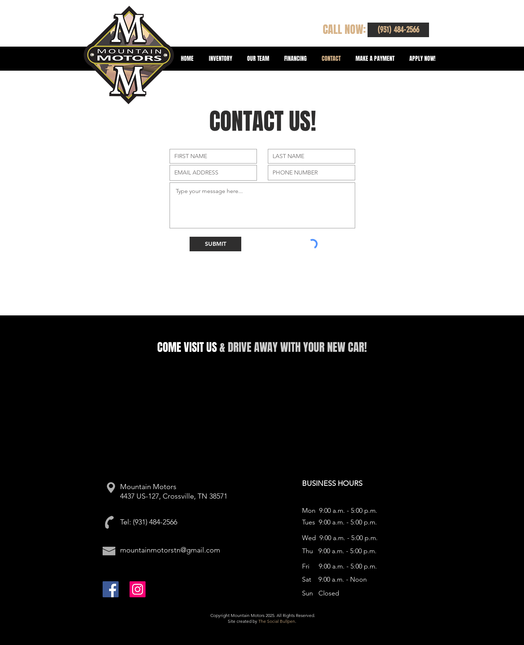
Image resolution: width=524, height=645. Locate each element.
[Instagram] (138, 589)
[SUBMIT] (215, 244)
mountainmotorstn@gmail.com (170, 550)
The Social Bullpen (276, 621)
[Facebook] (111, 589)
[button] (398, 30)
